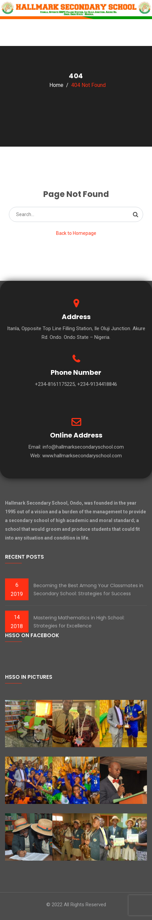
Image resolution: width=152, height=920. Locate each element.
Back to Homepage (76, 233)
